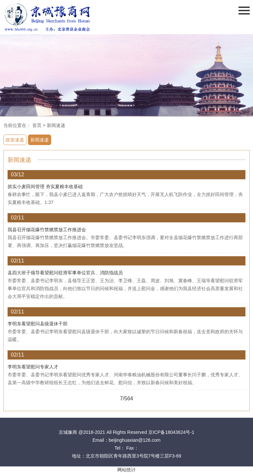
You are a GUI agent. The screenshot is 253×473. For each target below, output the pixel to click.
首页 (37, 125)
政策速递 (15, 139)
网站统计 (126, 469)
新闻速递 (56, 125)
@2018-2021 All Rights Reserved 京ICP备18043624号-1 (136, 432)
